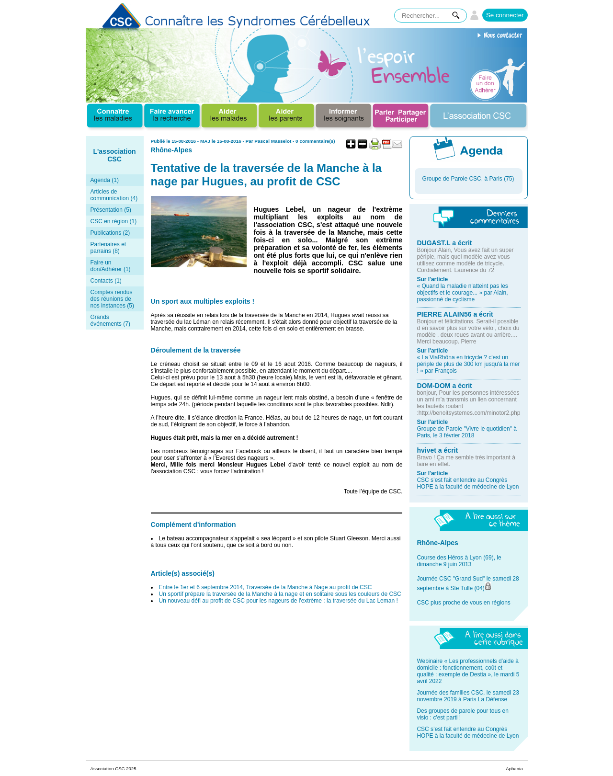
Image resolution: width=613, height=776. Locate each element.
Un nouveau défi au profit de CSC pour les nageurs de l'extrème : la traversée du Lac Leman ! (278, 600)
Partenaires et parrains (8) (108, 247)
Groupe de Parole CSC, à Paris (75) (468, 178)
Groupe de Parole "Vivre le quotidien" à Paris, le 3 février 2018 (466, 432)
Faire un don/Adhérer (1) (111, 266)
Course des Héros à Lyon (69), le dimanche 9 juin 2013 (459, 561)
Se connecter (505, 15)
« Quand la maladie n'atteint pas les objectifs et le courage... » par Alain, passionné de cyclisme (462, 293)
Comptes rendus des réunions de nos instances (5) (112, 299)
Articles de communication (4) (114, 195)
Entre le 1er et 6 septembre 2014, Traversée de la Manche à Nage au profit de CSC (265, 587)
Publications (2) (110, 232)
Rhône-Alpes (172, 150)
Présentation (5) (111, 209)
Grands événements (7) (110, 320)
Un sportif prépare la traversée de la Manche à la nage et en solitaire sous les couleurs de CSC (280, 594)
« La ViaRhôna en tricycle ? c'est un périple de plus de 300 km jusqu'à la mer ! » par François (468, 364)
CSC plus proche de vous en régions (463, 602)
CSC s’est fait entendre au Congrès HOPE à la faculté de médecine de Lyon (468, 483)
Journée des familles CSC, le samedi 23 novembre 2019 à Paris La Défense (468, 696)
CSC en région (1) (114, 221)
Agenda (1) (105, 180)
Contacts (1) (106, 280)
